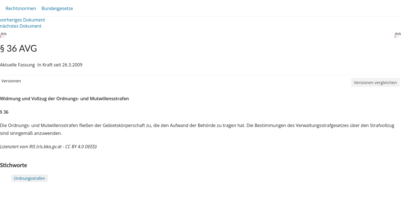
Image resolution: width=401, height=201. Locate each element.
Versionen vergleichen (375, 82)
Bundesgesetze (57, 8)
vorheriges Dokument (22, 20)
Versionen (11, 80)
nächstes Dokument (20, 26)
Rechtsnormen (21, 8)
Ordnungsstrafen (29, 178)
